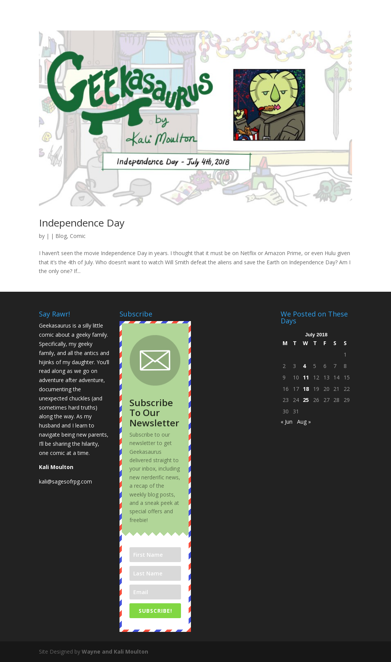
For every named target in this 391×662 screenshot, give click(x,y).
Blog (61, 235)
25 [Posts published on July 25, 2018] (306, 399)
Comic (78, 235)
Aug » (304, 421)
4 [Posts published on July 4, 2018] (304, 366)
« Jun (286, 421)
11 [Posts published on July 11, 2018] (306, 377)
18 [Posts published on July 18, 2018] (306, 388)
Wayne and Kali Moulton (115, 651)
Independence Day (81, 223)
